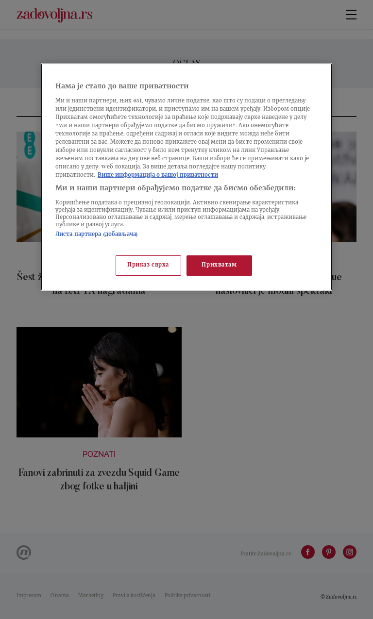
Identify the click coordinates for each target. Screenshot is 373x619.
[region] (186, 177)
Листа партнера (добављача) (96, 234)
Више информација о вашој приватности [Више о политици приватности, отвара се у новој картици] (158, 175)
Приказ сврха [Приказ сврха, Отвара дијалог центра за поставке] (148, 265)
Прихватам (219, 265)
